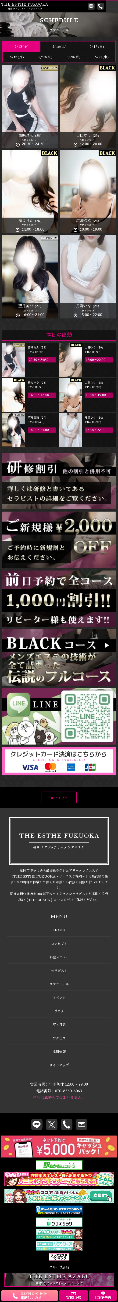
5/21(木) (101, 57)
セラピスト (59, 970)
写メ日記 (59, 1024)
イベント (59, 997)
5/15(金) (21, 46)
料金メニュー (59, 957)
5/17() (96, 46)
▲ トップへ (59, 797)
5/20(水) (73, 57)
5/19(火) (45, 57)
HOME (59, 930)
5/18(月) (16, 57)
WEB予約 (73, 1295)
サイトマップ (59, 1065)
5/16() (59, 46)
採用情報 (59, 1051)
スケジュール (59, 984)
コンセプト (59, 943)
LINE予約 (103, 1295)
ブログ (59, 1011)
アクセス (59, 1038)
